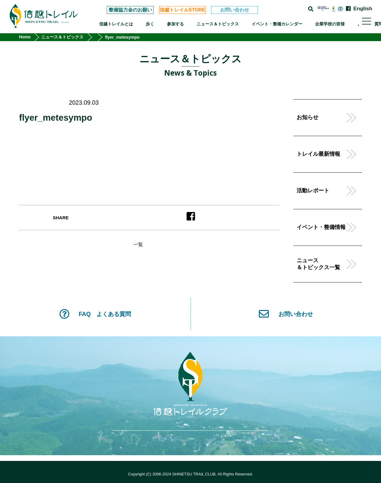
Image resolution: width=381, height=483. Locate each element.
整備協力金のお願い (130, 9)
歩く (150, 23)
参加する (175, 23)
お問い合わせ (234, 9)
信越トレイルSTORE (182, 9)
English (362, 8)
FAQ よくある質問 (95, 314)
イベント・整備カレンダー (277, 23)
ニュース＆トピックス (218, 23)
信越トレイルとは (116, 23)
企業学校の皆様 (330, 23)
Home (25, 37)
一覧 (138, 244)
